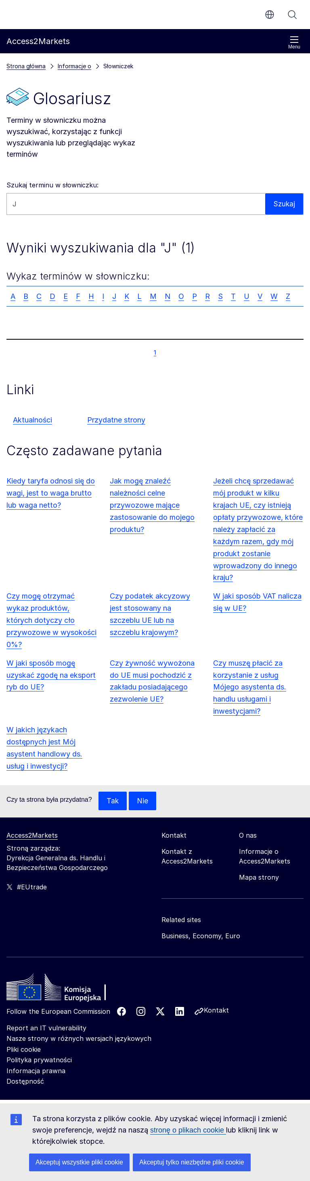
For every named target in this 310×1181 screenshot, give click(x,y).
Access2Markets (32, 836)
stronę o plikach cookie (188, 1130)
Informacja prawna (35, 1071)
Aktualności (32, 420)
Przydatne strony (116, 420)
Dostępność (25, 1082)
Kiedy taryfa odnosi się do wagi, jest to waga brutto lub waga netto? (50, 493)
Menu (294, 43)
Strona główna (26, 66)
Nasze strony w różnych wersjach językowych (78, 1039)
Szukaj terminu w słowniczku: (52, 185)
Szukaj (292, 14)
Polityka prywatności (39, 1060)
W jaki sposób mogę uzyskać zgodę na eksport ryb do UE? (51, 675)
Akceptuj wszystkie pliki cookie (79, 1162)
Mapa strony (259, 878)
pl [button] (269, 14)
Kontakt (216, 1011)
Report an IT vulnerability (46, 1028)
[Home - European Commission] (65, 989)
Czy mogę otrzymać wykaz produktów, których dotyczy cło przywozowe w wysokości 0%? (51, 620)
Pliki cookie (23, 1050)
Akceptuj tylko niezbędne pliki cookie (191, 1162)
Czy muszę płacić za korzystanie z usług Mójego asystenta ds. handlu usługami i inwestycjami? (249, 687)
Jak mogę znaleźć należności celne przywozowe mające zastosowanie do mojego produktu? (152, 505)
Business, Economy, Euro (200, 936)
